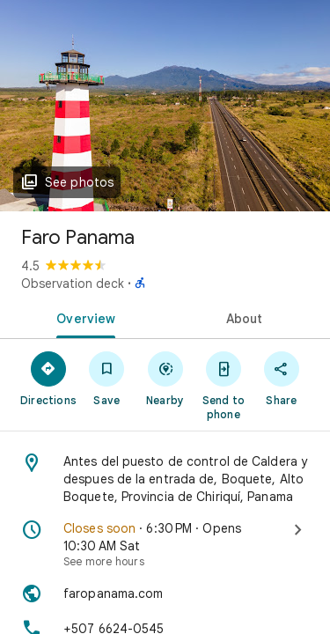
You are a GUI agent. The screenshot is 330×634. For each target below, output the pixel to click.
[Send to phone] (223, 385)
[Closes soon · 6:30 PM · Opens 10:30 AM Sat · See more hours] (165, 544)
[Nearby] (165, 378)
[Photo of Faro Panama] (165, 105)
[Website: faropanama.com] (165, 593)
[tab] (83, 317)
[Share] (282, 378)
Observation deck (72, 283)
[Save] (106, 378)
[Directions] (48, 378)
